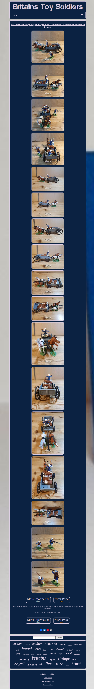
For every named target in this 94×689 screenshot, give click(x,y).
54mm (69, 645)
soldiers (46, 663)
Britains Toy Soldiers (47, 674)
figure (45, 650)
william (27, 645)
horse (67, 665)
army (18, 653)
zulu (74, 659)
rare (59, 663)
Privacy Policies (48, 681)
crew (32, 654)
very (61, 653)
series (78, 650)
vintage (64, 658)
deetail (60, 649)
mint (45, 654)
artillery (63, 645)
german (26, 654)
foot (51, 649)
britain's (70, 650)
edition (39, 654)
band (53, 653)
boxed (27, 648)
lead (37, 649)
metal (68, 653)
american (78, 644)
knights (51, 659)
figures (51, 644)
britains (39, 658)
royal (19, 664)
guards (77, 654)
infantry (24, 659)
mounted (32, 664)
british (77, 664)
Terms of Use (47, 685)
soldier (37, 644)
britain (18, 644)
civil (17, 650)
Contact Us (48, 678)
